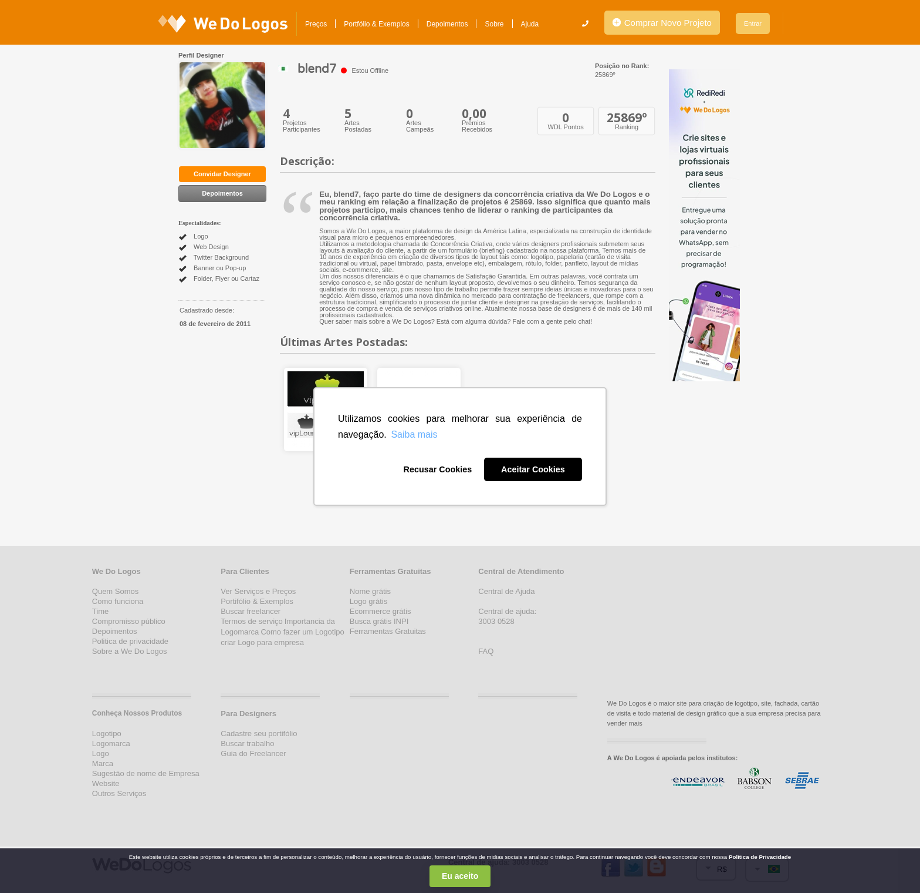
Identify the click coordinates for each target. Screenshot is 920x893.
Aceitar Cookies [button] (533, 469)
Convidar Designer (222, 173)
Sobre (494, 24)
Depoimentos (447, 24)
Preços (316, 24)
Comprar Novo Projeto (662, 23)
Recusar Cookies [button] (437, 469)
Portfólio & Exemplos (376, 24)
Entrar (753, 23)
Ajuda (530, 24)
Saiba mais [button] (414, 434)
